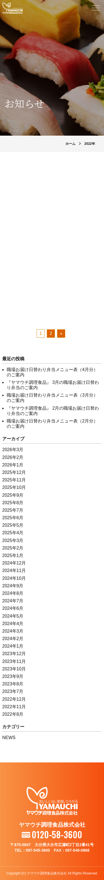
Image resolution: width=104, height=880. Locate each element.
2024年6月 (13, 608)
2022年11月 (14, 706)
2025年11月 (14, 480)
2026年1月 (13, 465)
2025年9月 (13, 495)
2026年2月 (13, 457)
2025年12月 (14, 472)
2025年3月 (13, 540)
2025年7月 (13, 510)
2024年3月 (13, 631)
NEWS (9, 737)
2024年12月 (14, 563)
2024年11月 (14, 570)
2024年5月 (13, 616)
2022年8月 (13, 714)
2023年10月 (14, 669)
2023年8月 (13, 684)
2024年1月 (13, 646)
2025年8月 (13, 502)
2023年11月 (14, 661)
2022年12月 (14, 699)
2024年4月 (13, 623)
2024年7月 (13, 600)
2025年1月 (13, 555)
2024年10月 (14, 578)
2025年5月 (13, 525)
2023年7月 (13, 691)
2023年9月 (13, 676)
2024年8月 (13, 593)
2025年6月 (13, 517)
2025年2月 (13, 548)
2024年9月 (13, 585)
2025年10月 (14, 487)
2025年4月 (13, 532)
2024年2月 (13, 638)
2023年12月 (14, 653)
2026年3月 (13, 449)
